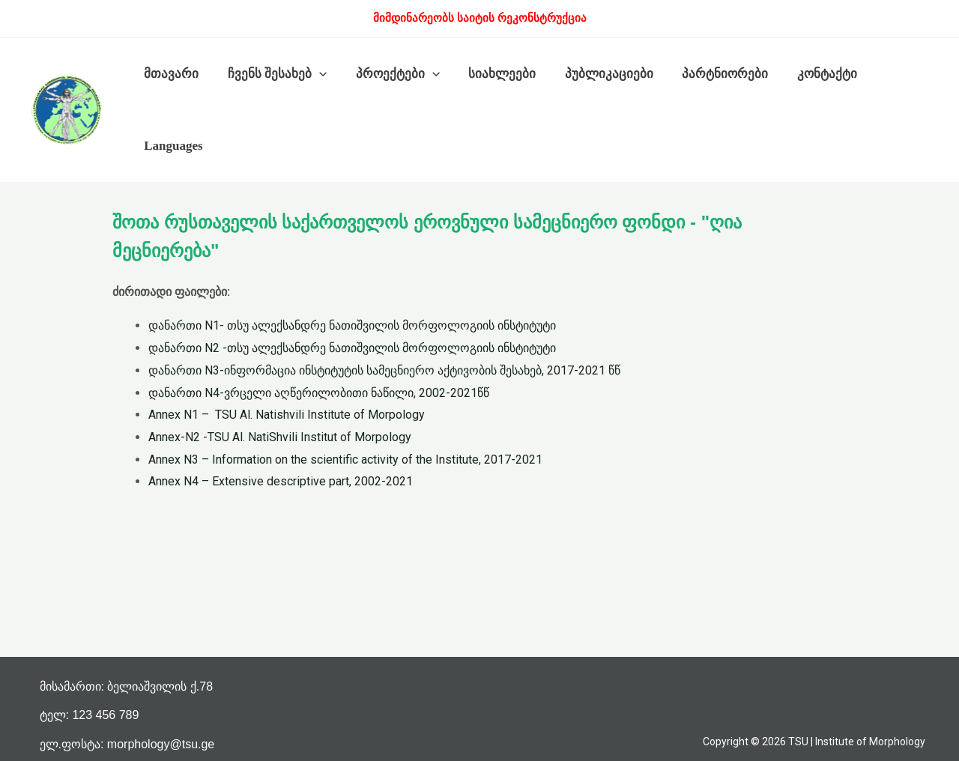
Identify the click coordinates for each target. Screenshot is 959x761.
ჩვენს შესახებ (272, 74)
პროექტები (389, 74)
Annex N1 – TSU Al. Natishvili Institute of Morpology (286, 414)
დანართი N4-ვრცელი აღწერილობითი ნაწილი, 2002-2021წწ (318, 393)
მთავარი (169, 74)
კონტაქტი (805, 74)
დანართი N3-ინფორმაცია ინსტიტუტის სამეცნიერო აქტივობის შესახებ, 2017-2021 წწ (384, 370)
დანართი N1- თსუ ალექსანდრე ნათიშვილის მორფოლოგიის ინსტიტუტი (352, 325)
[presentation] (313, 74)
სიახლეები (490, 74)
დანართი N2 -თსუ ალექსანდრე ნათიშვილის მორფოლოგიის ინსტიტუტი (352, 348)
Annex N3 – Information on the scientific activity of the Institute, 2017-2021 (345, 459)
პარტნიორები (707, 74)
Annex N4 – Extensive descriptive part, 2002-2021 (280, 481)
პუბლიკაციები (594, 74)
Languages (171, 146)
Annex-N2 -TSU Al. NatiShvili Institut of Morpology (279, 437)
